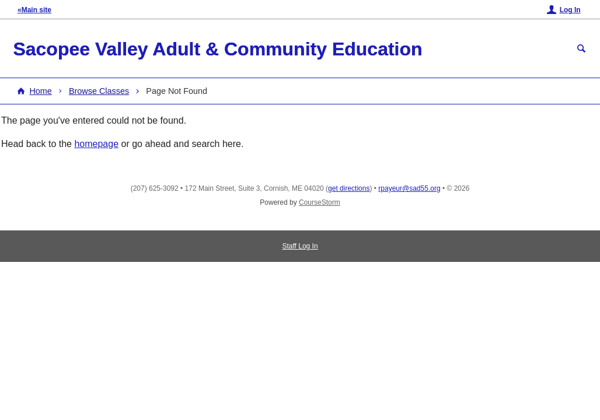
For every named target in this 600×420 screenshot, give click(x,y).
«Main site (34, 10)
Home (40, 91)
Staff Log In (300, 246)
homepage (96, 144)
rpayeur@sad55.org (409, 188)
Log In (570, 10)
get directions (348, 188)
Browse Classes (99, 91)
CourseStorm (319, 202)
